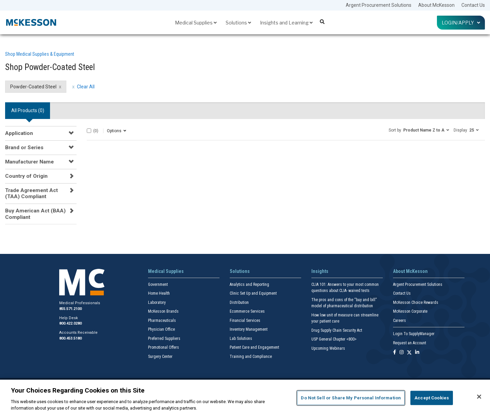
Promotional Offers (163, 347)
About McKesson (436, 5)
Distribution (239, 302)
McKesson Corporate (410, 311)
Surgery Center (160, 356)
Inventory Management (248, 329)
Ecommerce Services (247, 311)
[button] (419, 130)
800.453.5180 (70, 338)
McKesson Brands (163, 311)
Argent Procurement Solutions (378, 5)
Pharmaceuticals (162, 320)
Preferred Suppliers (164, 338)
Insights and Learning (286, 22)
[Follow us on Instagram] (401, 352)
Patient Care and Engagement (254, 347)
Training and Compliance (251, 356)
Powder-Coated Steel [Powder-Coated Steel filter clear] (33, 86)
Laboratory (157, 302)
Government (158, 284)
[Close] (479, 396)
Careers (399, 320)
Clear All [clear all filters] (86, 86)
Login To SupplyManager (414, 333)
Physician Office (161, 329)
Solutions (238, 22)
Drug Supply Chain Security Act (336, 330)
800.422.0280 (70, 323)
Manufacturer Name (29, 162)
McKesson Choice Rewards (415, 302)
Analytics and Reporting (249, 284)
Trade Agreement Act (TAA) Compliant (31, 193)
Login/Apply (461, 22)
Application (19, 133)
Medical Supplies (196, 22)
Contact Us (473, 5)
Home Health (159, 293)
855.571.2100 (70, 309)
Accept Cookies (431, 397)
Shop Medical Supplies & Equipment (39, 54)
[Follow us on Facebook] (394, 352)
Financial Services (245, 320)
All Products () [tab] (27, 110)
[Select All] (89, 130)
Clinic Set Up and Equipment (253, 293)
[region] (245, 397)
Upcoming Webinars (328, 348)
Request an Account (409, 343)
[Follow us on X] (409, 352)
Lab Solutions (241, 338)
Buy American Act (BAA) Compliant (35, 214)
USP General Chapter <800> (334, 339)
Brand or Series (24, 147)
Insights (319, 271)
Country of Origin (26, 176)
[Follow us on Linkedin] (417, 352)
